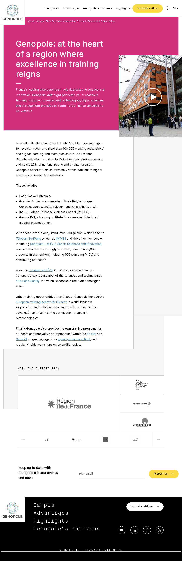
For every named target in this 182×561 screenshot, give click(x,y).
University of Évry (41, 270)
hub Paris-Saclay (27, 281)
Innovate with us (148, 8)
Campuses (52, 8)
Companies (92, 550)
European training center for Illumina (41, 302)
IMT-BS (61, 238)
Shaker (91, 334)
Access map (114, 550)
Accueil (31, 21)
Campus (40, 21)
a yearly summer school (74, 339)
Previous (23, 439)
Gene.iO (21, 339)
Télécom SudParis (28, 238)
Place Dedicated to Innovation (60, 21)
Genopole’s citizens (98, 8)
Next (158, 439)
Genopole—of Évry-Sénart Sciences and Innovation (66, 244)
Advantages (71, 8)
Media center (70, 550)
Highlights (123, 8)
